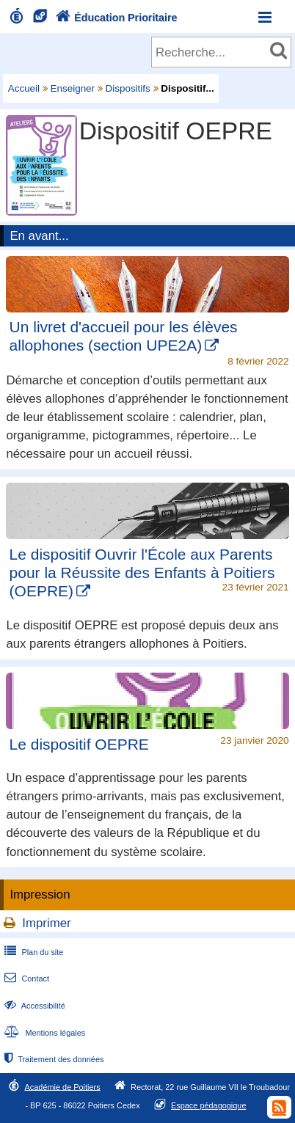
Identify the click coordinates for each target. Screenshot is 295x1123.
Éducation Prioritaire (115, 17)
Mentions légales (43, 1032)
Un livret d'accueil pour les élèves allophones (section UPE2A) (124, 336)
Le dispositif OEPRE (79, 744)
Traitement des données (52, 1059)
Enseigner (73, 88)
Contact (25, 978)
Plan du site (32, 952)
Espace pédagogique (209, 1105)
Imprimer (46, 923)
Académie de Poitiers (63, 1086)
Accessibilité (33, 1005)
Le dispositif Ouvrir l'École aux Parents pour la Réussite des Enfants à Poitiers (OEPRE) (142, 572)
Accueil (24, 88)
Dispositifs (128, 88)
